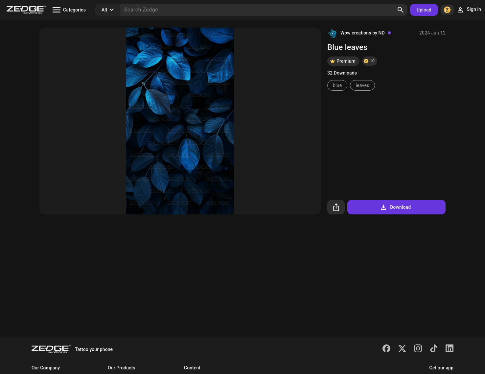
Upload (424, 9)
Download (395, 207)
